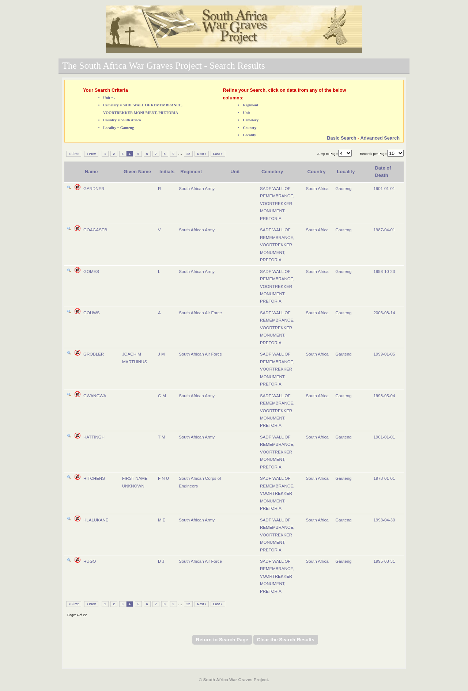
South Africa (317, 188)
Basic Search (341, 138)
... (180, 153)
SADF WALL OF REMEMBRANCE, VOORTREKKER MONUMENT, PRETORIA (277, 203)
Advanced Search (380, 138)
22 (188, 154)
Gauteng (343, 188)
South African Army (197, 188)
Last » (218, 154)
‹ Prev (91, 154)
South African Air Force (200, 313)
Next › (201, 154)
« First (74, 154)
